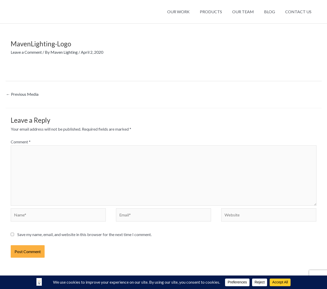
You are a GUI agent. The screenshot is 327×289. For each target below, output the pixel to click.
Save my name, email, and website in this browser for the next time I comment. (84, 234)
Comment (21, 141)
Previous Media (22, 94)
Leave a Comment (26, 52)
